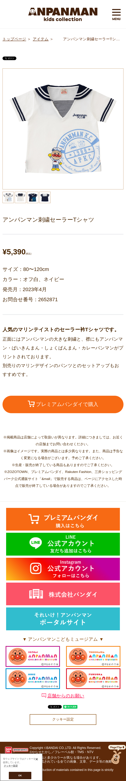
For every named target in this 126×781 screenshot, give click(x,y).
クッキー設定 (63, 719)
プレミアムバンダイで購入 (63, 404)
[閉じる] (37, 760)
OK (20, 776)
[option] (63, 129)
